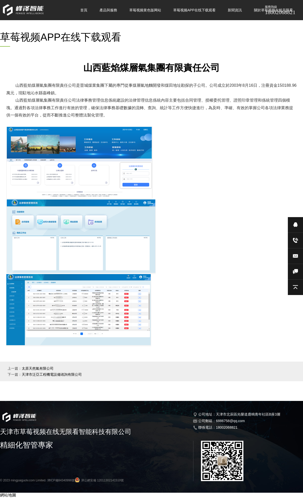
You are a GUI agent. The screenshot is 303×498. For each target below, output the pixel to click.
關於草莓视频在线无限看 (273, 10)
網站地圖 (8, 495)
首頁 (83, 10)
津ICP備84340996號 (61, 480)
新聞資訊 (235, 10)
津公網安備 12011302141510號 (99, 480)
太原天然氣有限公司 (38, 368)
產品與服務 (108, 10)
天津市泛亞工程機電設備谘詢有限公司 (52, 374)
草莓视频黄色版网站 (145, 10)
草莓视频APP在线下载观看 (194, 10)
